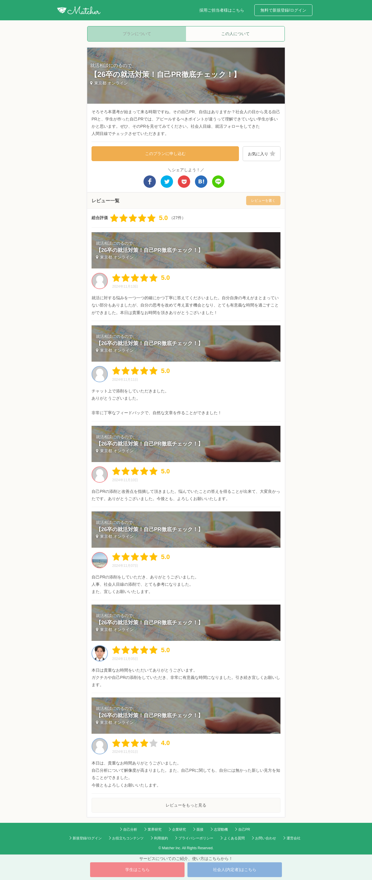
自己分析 (130, 829)
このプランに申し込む (165, 153)
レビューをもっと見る (186, 805)
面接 (199, 829)
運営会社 (294, 838)
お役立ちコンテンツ (128, 838)
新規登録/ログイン (87, 838)
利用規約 (161, 838)
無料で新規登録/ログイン (283, 10)
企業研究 (179, 829)
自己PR (244, 829)
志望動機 (221, 829)
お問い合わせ (265, 838)
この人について (235, 33)
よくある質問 (234, 838)
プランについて (137, 33)
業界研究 (155, 829)
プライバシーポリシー (195, 838)
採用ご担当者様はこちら (221, 10)
